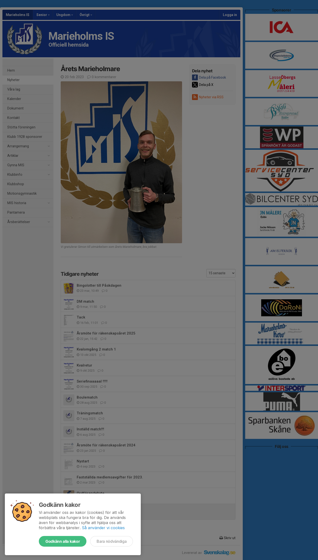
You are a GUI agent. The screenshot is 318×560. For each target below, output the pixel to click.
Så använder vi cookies (103, 527)
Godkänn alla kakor (62, 541)
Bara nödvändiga (111, 541)
